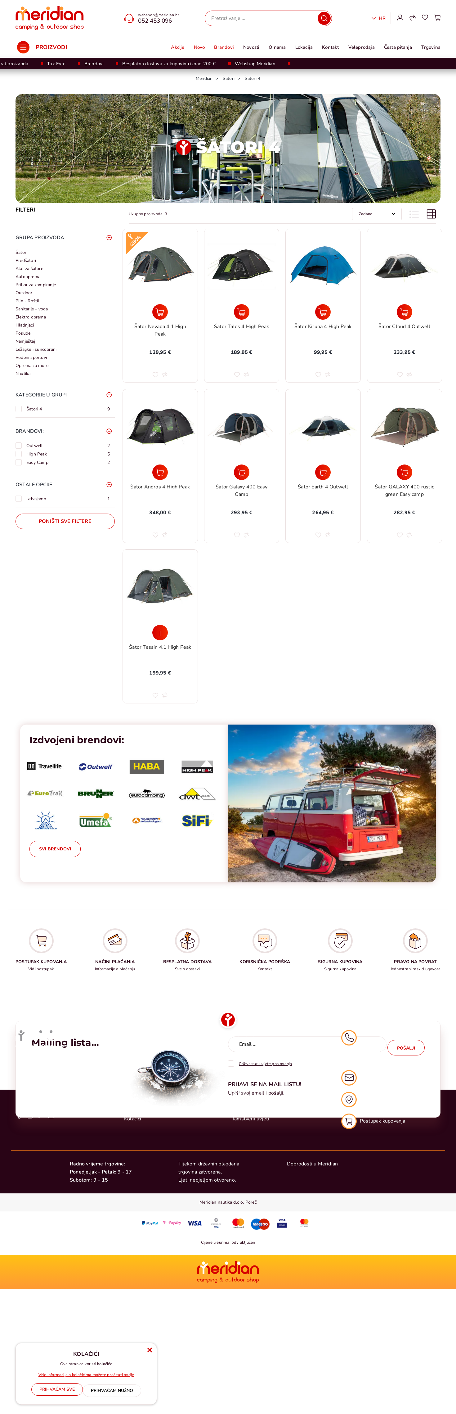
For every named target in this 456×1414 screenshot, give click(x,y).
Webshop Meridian (255, 64)
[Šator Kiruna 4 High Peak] (323, 312)
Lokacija (304, 47)
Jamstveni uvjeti (251, 1251)
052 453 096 (155, 21)
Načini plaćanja (249, 1194)
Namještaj (25, 341)
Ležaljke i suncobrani (36, 349)
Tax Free (56, 64)
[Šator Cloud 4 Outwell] (404, 312)
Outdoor (24, 293)
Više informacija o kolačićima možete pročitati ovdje (86, 1377)
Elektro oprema (31, 317)
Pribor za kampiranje (36, 285)
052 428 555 (375, 1192)
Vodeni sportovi (31, 357)
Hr (381, 18)
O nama (277, 47)
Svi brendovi (55, 849)
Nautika (23, 374)
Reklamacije (246, 1227)
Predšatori (26, 260)
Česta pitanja (398, 47)
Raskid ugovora (250, 1235)
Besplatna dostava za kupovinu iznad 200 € (169, 64)
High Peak (68, 454)
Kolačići (132, 1251)
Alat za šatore (29, 269)
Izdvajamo (68, 498)
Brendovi (94, 64)
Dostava (242, 1202)
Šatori (21, 252)
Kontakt (330, 47)
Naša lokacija (365, 1231)
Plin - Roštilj (28, 301)
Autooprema (28, 277)
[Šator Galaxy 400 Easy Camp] (242, 472)
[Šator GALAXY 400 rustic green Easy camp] (404, 472)
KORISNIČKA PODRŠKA (264, 962)
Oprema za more (32, 365)
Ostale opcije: (35, 484)
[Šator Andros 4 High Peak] (160, 472)
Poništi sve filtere (65, 521)
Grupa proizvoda (40, 237)
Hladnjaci (25, 325)
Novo (199, 47)
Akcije (177, 47)
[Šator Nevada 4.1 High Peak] (160, 312)
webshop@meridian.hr (158, 14)
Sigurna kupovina (252, 1243)
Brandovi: (30, 431)
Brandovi (224, 47)
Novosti (251, 47)
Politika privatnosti (254, 1218)
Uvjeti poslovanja (252, 1210)
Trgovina (430, 47)
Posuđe (23, 333)
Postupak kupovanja (255, 1186)
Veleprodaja (361, 47)
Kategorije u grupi (41, 394)
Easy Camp (68, 462)
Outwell (68, 445)
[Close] (57, 1392)
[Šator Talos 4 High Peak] (242, 312)
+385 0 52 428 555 (39, 1198)
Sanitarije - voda (32, 309)
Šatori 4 (68, 409)
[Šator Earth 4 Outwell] (323, 472)
